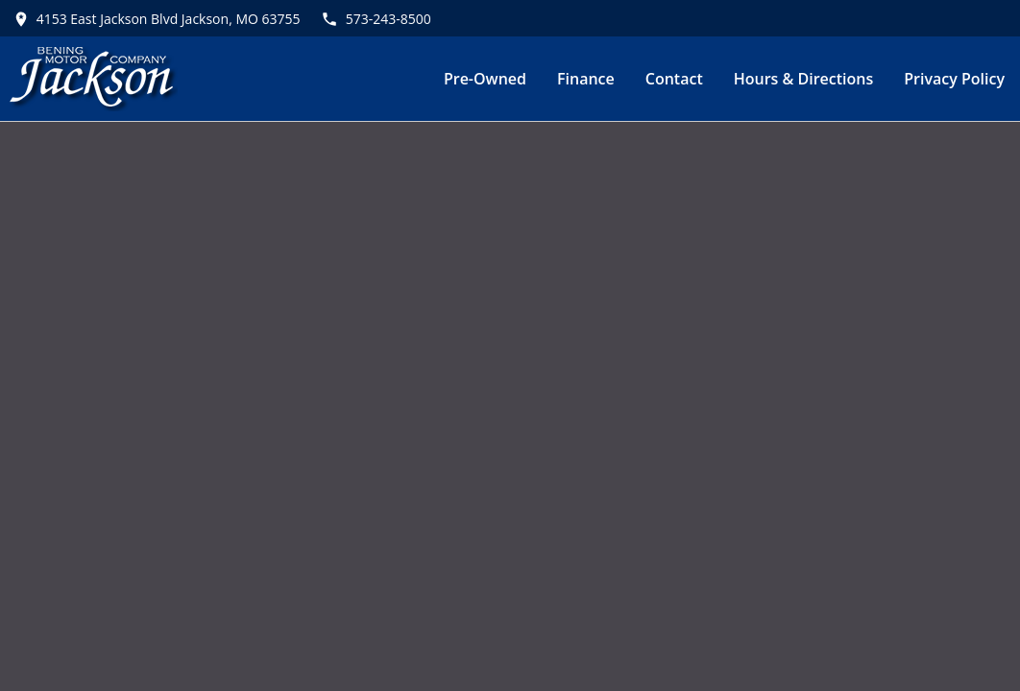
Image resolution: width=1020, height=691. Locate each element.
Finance (586, 78)
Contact (674, 78)
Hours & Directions (804, 78)
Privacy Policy (954, 78)
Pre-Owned (485, 78)
